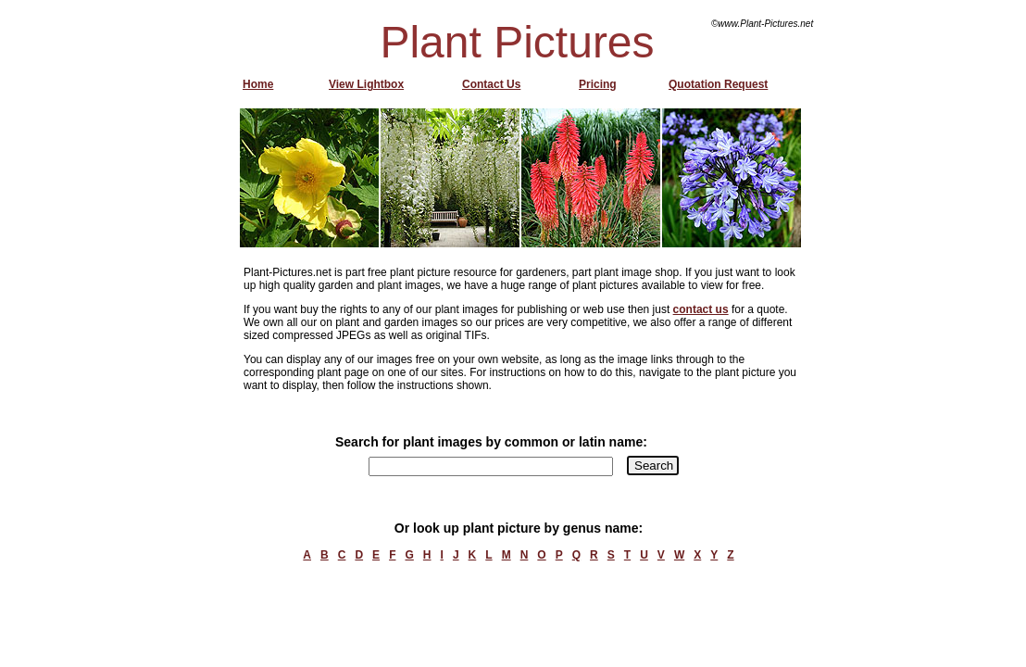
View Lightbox (366, 84)
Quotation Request (718, 84)
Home (258, 84)
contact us (701, 309)
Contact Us (491, 84)
